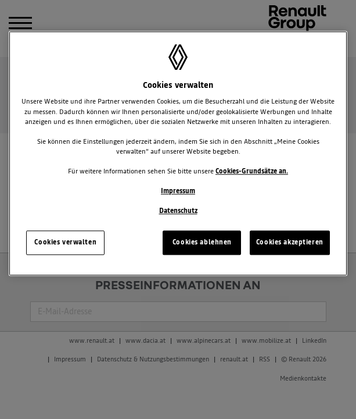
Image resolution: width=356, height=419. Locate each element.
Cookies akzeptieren (289, 242)
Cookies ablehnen (202, 242)
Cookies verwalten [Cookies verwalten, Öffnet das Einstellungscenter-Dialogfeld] (65, 242)
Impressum (178, 191)
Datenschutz (178, 210)
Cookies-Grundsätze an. (251, 171)
